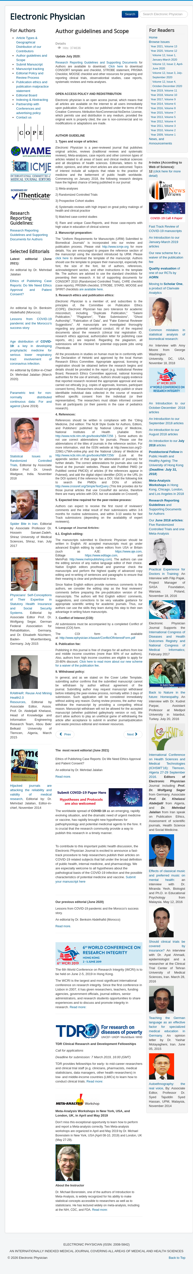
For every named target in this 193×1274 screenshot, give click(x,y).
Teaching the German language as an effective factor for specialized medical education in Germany (167, 1026)
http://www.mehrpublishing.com (90, 559)
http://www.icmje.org (115, 246)
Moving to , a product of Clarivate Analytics (166, 288)
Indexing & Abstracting (32, 100)
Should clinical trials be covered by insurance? (167, 946)
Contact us (23, 117)
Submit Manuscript (29, 64)
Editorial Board (26, 95)
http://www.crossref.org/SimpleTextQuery (82, 486)
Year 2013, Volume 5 (163, 117)
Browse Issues (159, 42)
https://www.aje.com (128, 551)
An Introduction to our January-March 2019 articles (164, 242)
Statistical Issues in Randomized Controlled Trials (31, 461)
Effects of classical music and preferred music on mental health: (167, 875)
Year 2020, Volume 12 (164, 50)
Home (153, 37)
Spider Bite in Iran (24, 524)
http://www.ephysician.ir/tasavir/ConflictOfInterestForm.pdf (97, 638)
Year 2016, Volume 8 (163, 108)
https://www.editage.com (101, 555)
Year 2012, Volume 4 (163, 121)
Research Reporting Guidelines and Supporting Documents (96, 62)
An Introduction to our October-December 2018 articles (167, 407)
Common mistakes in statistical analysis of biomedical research (167, 334)
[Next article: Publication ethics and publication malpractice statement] (133, 734)
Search (130, 14)
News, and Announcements (160, 141)
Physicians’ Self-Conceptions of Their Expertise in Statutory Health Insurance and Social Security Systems (31, 604)
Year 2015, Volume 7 (163, 112)
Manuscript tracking (30, 69)
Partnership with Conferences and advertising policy (28, 108)
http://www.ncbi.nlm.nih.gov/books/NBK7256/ (84, 455)
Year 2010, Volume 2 (163, 130)
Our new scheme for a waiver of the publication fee (166, 257)
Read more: (78, 1007)
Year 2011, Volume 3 (163, 125)
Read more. (63, 776)
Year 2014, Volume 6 (163, 103)
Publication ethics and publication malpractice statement (32, 86)
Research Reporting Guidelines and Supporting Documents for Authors (29, 235)
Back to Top (177, 1258)
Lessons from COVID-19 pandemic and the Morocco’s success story (31, 323)
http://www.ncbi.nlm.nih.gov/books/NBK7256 (84, 436)
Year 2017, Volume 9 (163, 99)
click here (62, 258)
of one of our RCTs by (164, 273)
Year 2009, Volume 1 (163, 134)
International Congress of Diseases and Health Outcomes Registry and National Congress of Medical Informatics (167, 641)
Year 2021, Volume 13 (164, 46)
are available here (91, 289)
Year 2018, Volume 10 (164, 94)
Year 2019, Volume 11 (164, 90)
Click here (116, 66)
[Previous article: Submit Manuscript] (65, 734)
